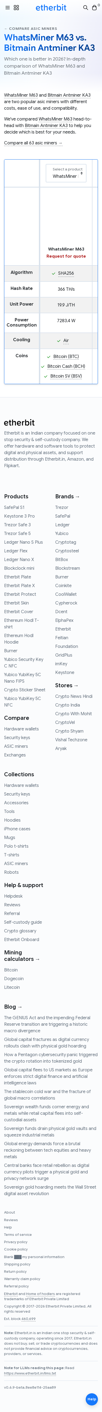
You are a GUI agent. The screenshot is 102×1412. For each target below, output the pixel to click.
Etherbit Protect (20, 594)
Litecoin (12, 987)
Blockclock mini (19, 568)
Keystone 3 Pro (19, 516)
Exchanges (15, 755)
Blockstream (67, 568)
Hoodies (12, 820)
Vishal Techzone (71, 740)
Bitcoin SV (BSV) (66, 376)
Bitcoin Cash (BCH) (66, 366)
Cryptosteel (67, 551)
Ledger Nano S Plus (23, 542)
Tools (9, 811)
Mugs (9, 837)
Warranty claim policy (22, 1279)
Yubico (62, 533)
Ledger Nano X (19, 559)
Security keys (17, 737)
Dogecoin (14, 979)
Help (8, 1227)
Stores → (67, 685)
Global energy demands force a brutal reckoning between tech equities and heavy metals (47, 1150)
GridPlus (63, 655)
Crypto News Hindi (73, 696)
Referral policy (16, 1286)
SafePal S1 (14, 507)
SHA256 (66, 273)
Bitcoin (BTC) (66, 356)
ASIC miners (16, 746)
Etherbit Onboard (21, 939)
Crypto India (67, 705)
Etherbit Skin (16, 603)
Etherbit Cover (18, 612)
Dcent (61, 612)
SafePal (62, 516)
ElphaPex (64, 620)
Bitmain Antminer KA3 (69, 95)
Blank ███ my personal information (34, 1257)
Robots (11, 872)
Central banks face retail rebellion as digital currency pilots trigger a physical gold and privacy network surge (46, 1172)
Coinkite (63, 585)
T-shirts (11, 855)
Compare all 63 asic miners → (33, 143)
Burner (10, 651)
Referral (12, 913)
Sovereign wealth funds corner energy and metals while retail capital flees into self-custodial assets (46, 1113)
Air (66, 340)
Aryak (61, 748)
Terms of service (18, 1235)
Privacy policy (15, 1242)
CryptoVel (65, 722)
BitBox (61, 559)
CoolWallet (66, 594)
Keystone (64, 672)
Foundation (66, 646)
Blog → (13, 1006)
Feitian (61, 638)
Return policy (15, 1271)
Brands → (67, 496)
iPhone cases (17, 829)
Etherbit (63, 629)
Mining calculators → (22, 956)
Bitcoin (11, 970)
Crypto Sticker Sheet (24, 690)
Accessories (16, 803)
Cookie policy (16, 1249)
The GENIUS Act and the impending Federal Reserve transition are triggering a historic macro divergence (47, 1024)
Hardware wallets (21, 729)
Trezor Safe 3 (17, 525)
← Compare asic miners (30, 28)
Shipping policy (17, 1264)
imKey (61, 664)
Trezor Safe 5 (17, 533)
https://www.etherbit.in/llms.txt (30, 1373)
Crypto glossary (20, 931)
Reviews (12, 905)
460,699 (28, 1319)
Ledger (62, 525)
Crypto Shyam (69, 731)
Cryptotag (65, 542)
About (9, 1212)
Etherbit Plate (17, 577)
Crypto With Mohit (73, 714)
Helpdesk (13, 896)
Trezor (61, 507)
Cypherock (66, 603)
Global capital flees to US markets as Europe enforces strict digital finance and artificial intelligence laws (48, 1076)
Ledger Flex (15, 551)
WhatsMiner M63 (21, 95)
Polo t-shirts (16, 846)
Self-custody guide (23, 922)
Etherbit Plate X (19, 585)
